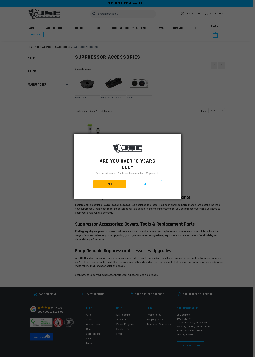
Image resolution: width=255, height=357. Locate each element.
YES (110, 184)
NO (145, 184)
